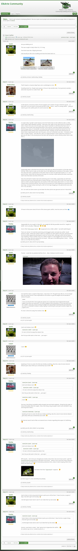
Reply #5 (5, 221)
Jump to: (64, 546)
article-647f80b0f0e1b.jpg (29, 67)
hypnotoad (49, 469)
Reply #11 (5, 378)
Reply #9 (5, 341)
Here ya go (31, 229)
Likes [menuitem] (72, 73)
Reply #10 (5, 360)
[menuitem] (76, 14)
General (9, 26)
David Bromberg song (27, 460)
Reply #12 (5, 439)
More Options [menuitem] (70, 32)
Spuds (11, 44)
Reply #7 (5, 290)
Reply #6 (5, 250)
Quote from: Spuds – (29, 382)
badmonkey (11, 85)
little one (36, 226)
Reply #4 (5, 204)
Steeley (11, 122)
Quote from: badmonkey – (31, 411)
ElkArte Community (12, 3)
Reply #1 (5, 82)
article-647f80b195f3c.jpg (46, 67)
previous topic (65, 37)
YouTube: (25, 256)
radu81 (11, 293)
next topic (72, 37)
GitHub (13, 20)
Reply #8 (5, 324)
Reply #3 (5, 119)
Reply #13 (5, 492)
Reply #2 (5, 101)
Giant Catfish (23, 26)
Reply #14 (5, 511)
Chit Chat (15, 26)
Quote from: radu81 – (30, 329)
